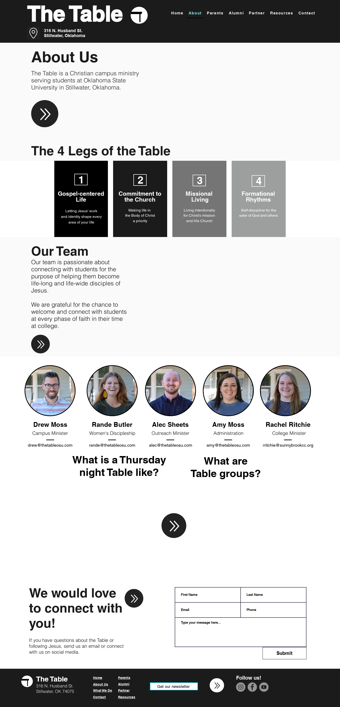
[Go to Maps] (33, 33)
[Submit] (284, 653)
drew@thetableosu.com (50, 445)
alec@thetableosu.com (170, 445)
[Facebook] (252, 687)
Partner (124, 690)
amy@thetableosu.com (228, 445)
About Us (100, 684)
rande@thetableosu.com (112, 445)
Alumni (123, 684)
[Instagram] (240, 687)
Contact (99, 697)
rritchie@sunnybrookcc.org (288, 445)
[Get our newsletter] (174, 686)
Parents (124, 678)
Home (97, 678)
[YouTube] (263, 687)
